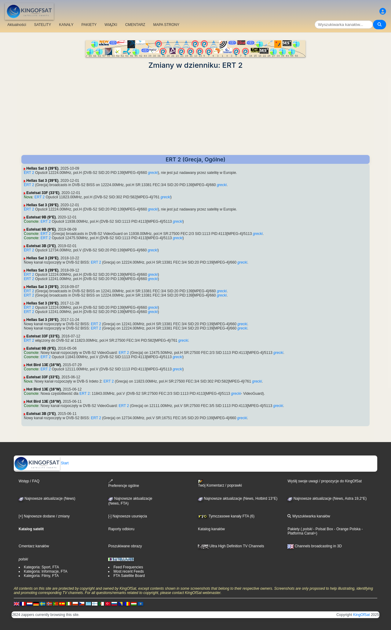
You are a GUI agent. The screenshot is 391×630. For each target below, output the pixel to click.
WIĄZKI (110, 25)
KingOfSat (361, 615)
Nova (28, 197)
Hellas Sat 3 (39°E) (42, 168)
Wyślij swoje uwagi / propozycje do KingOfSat (324, 481)
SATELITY (42, 25)
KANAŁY (66, 25)
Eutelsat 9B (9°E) (41, 217)
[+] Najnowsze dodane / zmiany (44, 516)
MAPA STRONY (166, 25)
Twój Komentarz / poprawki (220, 484)
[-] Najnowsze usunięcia (127, 516)
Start (41, 463)
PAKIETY (89, 25)
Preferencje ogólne (123, 483)
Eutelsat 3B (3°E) (41, 246)
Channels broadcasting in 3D (314, 546)
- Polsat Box (322, 529)
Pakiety (293, 529)
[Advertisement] (195, 112)
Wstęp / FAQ (29, 481)
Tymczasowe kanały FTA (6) (226, 516)
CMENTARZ (135, 25)
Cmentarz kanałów (34, 546)
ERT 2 (29, 173)
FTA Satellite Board (129, 576)
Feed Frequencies (128, 567)
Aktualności (16, 25)
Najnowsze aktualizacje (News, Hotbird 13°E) (237, 498)
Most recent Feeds (128, 571)
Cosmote (31, 221)
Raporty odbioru (121, 529)
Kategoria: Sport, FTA (41, 567)
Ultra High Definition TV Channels (231, 546)
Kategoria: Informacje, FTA (46, 571)
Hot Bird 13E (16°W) (43, 365)
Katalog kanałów (211, 529)
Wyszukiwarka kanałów (308, 516)
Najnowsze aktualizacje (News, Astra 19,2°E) (327, 498)
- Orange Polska (346, 529)
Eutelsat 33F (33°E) (42, 193)
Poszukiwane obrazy (125, 546)
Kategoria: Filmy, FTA (41, 576)
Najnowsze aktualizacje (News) (47, 498)
